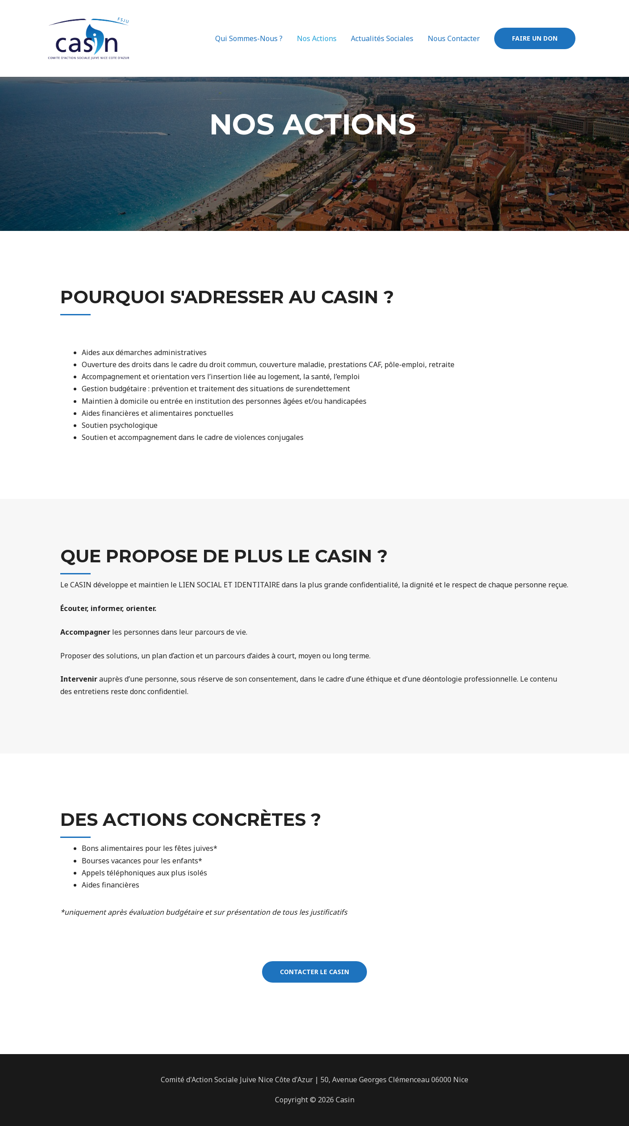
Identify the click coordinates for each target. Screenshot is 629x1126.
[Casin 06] (88, 37)
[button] (314, 972)
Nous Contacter (454, 38)
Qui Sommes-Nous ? (249, 38)
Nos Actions (317, 38)
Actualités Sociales (382, 38)
